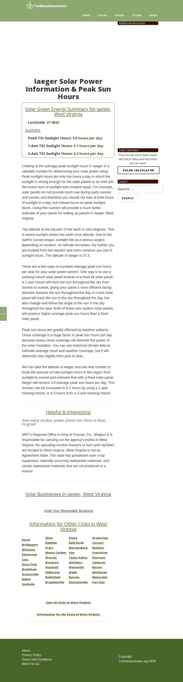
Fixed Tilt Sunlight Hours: (50, 138)
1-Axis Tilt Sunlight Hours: (50, 145)
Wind (86, 15)
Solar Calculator (138, 170)
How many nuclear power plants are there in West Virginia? (64, 422)
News (153, 15)
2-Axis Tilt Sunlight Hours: (50, 153)
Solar (102, 15)
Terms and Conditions (37, 659)
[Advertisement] (68, 46)
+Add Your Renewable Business (68, 511)
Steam (137, 15)
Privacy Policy (31, 655)
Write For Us (30, 664)
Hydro (119, 15)
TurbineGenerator (46, 5)
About (26, 650)
